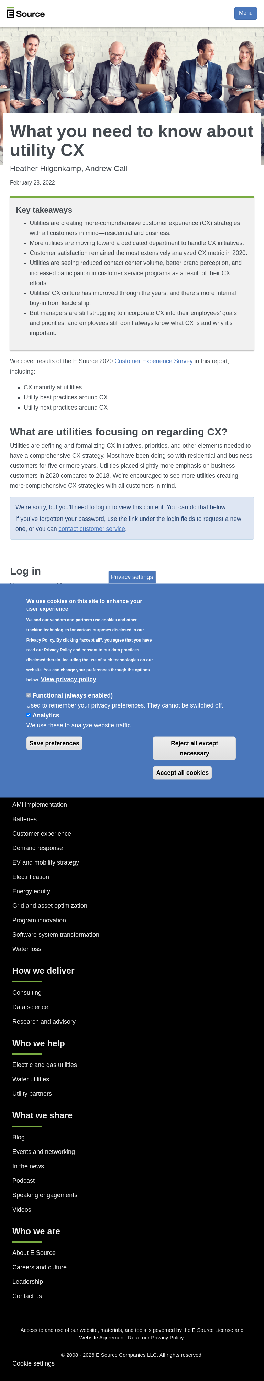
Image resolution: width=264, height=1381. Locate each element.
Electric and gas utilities (44, 1064)
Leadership (27, 1281)
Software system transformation (55, 934)
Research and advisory (44, 1021)
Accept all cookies (182, 772)
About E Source (34, 1252)
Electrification (30, 876)
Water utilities (30, 1079)
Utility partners (32, 1093)
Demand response (37, 848)
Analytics (46, 715)
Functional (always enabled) (73, 695)
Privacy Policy (167, 1337)
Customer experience (41, 833)
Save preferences (54, 743)
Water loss (26, 949)
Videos (21, 1209)
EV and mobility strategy (45, 862)
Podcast (23, 1180)
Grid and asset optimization (49, 905)
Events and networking (43, 1151)
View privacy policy (68, 679)
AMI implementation (39, 804)
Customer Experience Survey (153, 361)
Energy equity (31, 891)
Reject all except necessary (194, 748)
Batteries (24, 819)
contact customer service (92, 528)
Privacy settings (132, 576)
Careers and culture (39, 1267)
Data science (30, 1007)
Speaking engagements (44, 1195)
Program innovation (39, 920)
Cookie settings (33, 1363)
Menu (246, 13)
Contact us (27, 1296)
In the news (28, 1166)
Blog (18, 1137)
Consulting (27, 992)
